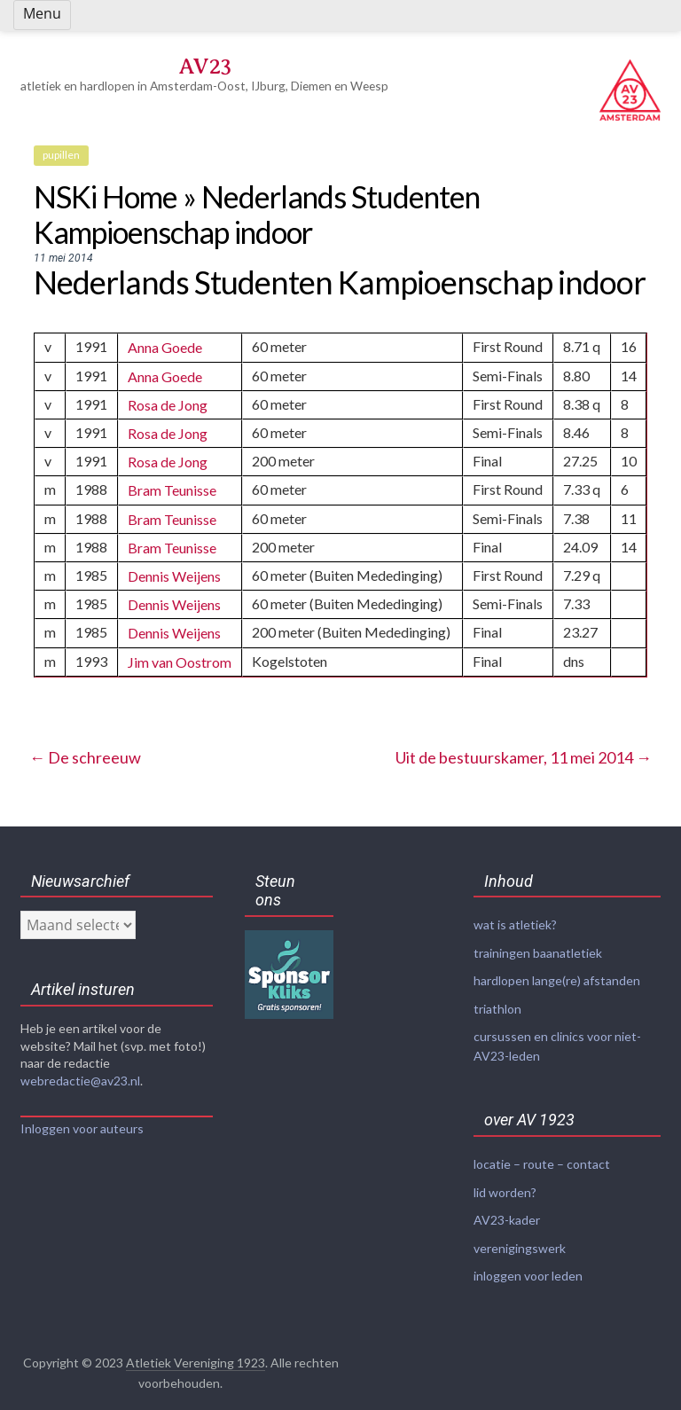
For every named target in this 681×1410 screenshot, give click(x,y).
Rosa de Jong (167, 399)
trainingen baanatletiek (538, 928)
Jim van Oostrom (179, 639)
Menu (42, 13)
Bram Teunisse (172, 479)
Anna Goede (165, 346)
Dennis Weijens (174, 559)
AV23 (205, 70)
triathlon (497, 983)
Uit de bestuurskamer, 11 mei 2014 (523, 733)
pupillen (61, 154)
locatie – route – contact (542, 1138)
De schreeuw (85, 733)
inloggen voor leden (528, 1248)
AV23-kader (507, 1193)
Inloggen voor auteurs (82, 1105)
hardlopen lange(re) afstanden (557, 956)
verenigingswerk (520, 1220)
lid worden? (505, 1165)
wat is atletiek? (515, 901)
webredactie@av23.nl (80, 1056)
